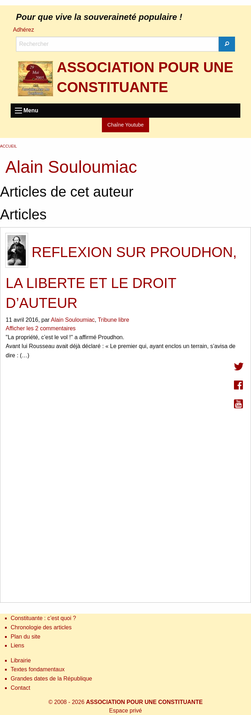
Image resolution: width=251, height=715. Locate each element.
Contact (20, 688)
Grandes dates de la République (51, 679)
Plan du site (25, 637)
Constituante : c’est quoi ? (43, 618)
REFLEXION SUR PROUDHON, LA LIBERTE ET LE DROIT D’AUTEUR (121, 277)
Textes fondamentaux (38, 669)
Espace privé (125, 711)
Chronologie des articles (41, 627)
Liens (17, 645)
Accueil (8, 146)
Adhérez (23, 30)
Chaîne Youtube (125, 125)
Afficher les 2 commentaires (41, 328)
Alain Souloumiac (73, 320)
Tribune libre (113, 320)
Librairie (21, 660)
